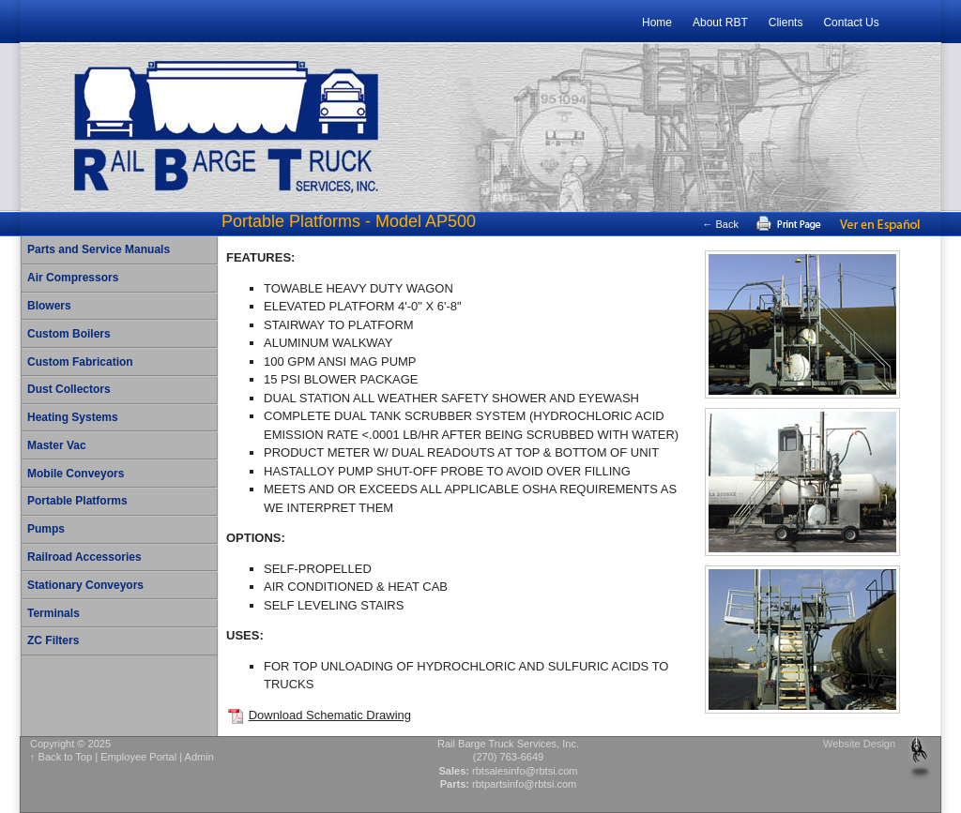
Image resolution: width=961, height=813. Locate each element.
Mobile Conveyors (75, 473)
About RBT (720, 22)
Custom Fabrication (80, 362)
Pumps (46, 528)
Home (657, 22)
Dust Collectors (69, 389)
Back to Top (65, 756)
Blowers (49, 305)
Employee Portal (138, 756)
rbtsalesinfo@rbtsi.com (525, 770)
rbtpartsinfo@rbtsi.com (524, 784)
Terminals (53, 613)
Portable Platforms (77, 500)
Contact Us (850, 22)
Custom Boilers (69, 333)
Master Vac (56, 445)
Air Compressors (72, 277)
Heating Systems (72, 417)
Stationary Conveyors (85, 585)
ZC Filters (53, 640)
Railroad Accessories (84, 557)
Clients (786, 22)
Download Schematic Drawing (330, 715)
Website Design (859, 743)
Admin (199, 756)
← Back (720, 224)
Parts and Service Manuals (98, 249)
